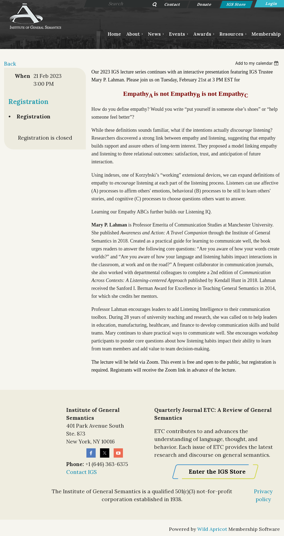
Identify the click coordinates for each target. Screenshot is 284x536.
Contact (173, 4)
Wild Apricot (212, 529)
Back (10, 63)
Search (151, 5)
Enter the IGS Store (217, 471)
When (22, 76)
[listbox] (257, 63)
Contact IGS (81, 472)
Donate (205, 4)
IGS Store (236, 4)
